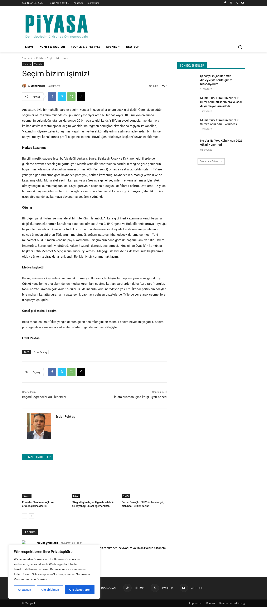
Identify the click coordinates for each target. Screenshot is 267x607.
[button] (240, 47)
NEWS (126, 495)
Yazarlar (38, 64)
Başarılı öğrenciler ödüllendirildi (44, 397)
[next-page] (31, 516)
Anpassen (24, 589)
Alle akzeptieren (80, 589)
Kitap (75, 495)
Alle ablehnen (50, 589)
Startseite (27, 58)
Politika (40, 58)
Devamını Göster (211, 161)
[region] (54, 572)
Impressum (195, 603)
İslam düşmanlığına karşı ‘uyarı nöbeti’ (140, 397)
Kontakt (210, 603)
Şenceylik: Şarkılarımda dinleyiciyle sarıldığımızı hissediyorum (216, 80)
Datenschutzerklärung (232, 603)
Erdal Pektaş (38, 85)
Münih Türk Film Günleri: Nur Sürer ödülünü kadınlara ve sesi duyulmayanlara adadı (221, 102)
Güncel (26, 495)
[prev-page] (24, 516)
